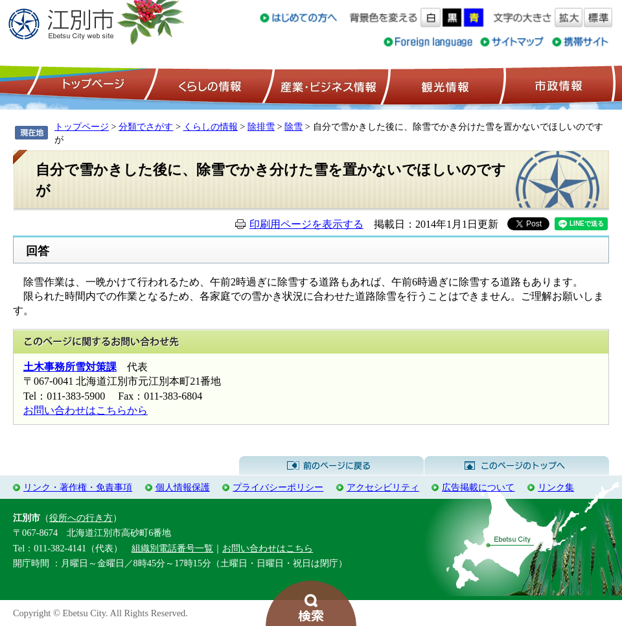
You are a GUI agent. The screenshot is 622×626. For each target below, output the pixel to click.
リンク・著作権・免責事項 (77, 487)
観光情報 (443, 85)
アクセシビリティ (383, 487)
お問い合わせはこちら (267, 548)
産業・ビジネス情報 (326, 85)
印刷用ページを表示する (306, 224)
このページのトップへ (516, 466)
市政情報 (557, 85)
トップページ (91, 85)
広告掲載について (478, 487)
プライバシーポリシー (278, 487)
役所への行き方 (81, 517)
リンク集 (556, 487)
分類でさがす (146, 126)
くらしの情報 (208, 85)
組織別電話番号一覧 (172, 548)
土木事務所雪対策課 (70, 366)
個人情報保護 (183, 487)
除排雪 (261, 126)
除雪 (293, 126)
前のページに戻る (331, 466)
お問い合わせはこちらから (85, 410)
